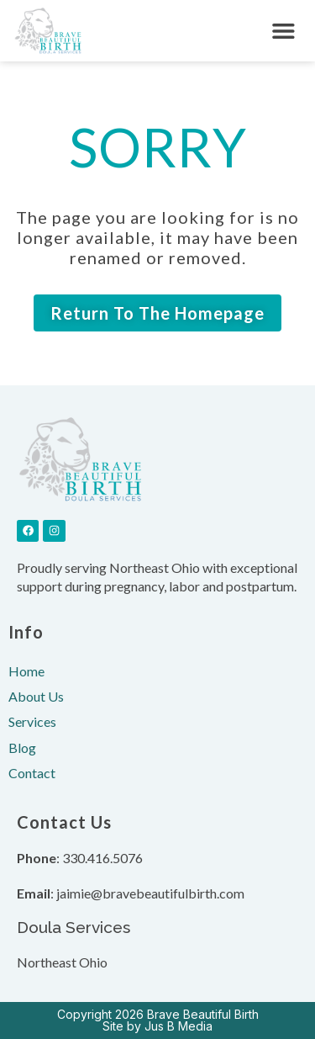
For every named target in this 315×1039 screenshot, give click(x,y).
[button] (283, 31)
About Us (36, 696)
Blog (22, 747)
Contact (31, 773)
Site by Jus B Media (157, 1026)
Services (32, 721)
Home (26, 671)
